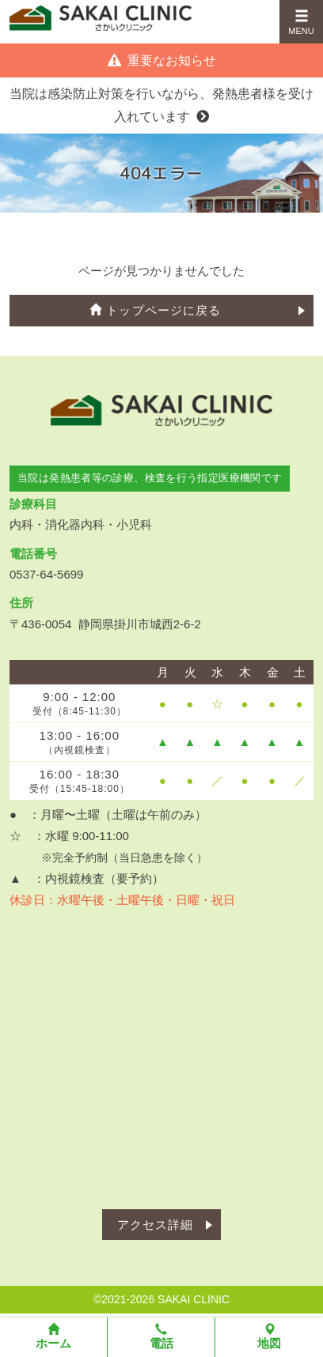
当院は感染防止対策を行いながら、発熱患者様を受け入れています (162, 105)
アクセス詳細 (155, 1224)
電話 (161, 1337)
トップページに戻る (155, 310)
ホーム (53, 1337)
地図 (269, 1337)
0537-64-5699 (46, 574)
